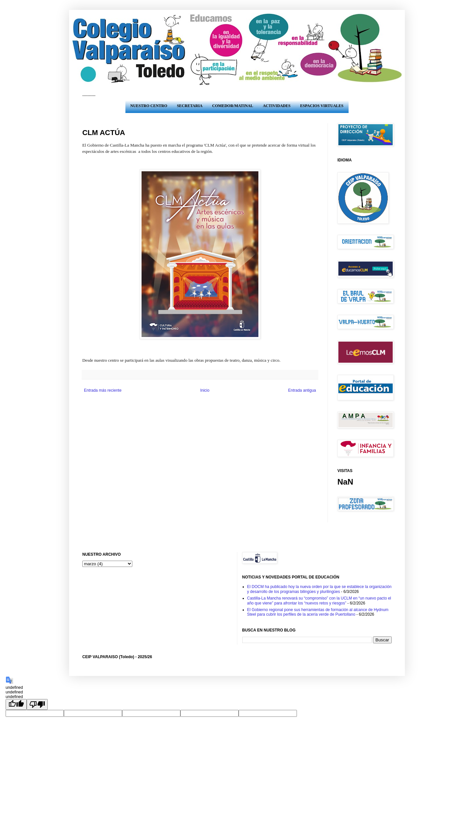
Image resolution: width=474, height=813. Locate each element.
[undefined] (16, 704)
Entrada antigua (302, 390)
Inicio (204, 390)
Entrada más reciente (102, 390)
